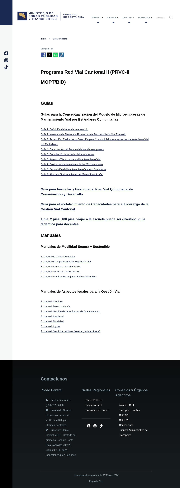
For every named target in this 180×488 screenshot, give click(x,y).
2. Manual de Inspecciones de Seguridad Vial (66, 261)
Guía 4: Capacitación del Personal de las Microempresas (72, 149)
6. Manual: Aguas (50, 326)
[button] (61, 55)
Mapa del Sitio (96, 481)
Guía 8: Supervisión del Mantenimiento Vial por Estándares (73, 169)
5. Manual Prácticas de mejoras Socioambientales (68, 276)
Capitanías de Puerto (97, 410)
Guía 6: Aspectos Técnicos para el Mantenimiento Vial (71, 159)
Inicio (43, 39)
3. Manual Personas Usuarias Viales (61, 266)
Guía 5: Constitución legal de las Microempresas (67, 154)
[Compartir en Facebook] (43, 55)
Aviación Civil (126, 405)
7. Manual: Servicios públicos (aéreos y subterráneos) (70, 331)
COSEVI (123, 420)
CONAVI (123, 415)
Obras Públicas (60, 39)
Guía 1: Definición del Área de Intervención (64, 129)
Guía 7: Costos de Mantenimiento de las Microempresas (72, 164)
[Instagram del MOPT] (96, 426)
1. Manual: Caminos (52, 301)
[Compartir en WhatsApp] (55, 55)
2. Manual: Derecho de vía (55, 306)
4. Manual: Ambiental (52, 316)
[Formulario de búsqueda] (171, 17)
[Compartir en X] (49, 55)
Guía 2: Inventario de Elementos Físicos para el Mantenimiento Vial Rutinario (83, 134)
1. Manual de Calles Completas (58, 256)
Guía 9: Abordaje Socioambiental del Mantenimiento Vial (72, 174)
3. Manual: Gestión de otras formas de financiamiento (71, 311)
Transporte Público (129, 410)
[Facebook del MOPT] (89, 426)
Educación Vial (94, 405)
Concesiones (126, 425)
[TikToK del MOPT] (102, 426)
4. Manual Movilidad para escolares (60, 271)
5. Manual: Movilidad (52, 321)
